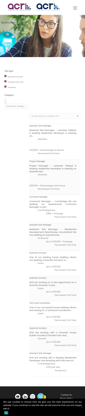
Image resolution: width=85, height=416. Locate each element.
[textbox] (16, 106)
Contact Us (66, 395)
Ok (6, 413)
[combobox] (16, 106)
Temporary (12, 87)
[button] (75, 8)
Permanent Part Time (15, 82)
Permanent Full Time (15, 77)
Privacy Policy (66, 398)
